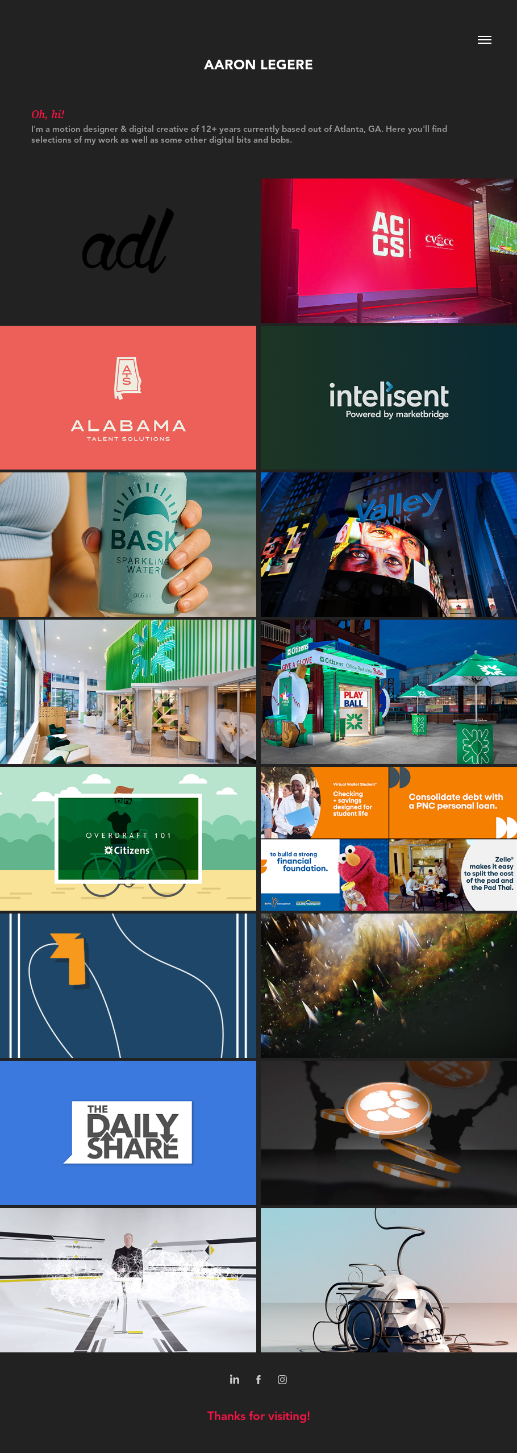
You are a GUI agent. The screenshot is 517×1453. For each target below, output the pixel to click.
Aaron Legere (258, 64)
